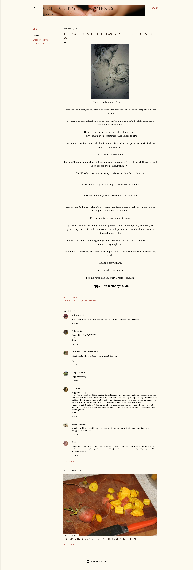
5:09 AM (75, 455)
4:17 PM (75, 344)
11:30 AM (75, 323)
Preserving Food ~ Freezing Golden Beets (99, 539)
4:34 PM (75, 365)
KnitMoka (76, 315)
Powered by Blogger (96, 561)
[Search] (156, 8)
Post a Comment (71, 461)
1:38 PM (75, 434)
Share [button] (36, 29)
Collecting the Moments (78, 8)
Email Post (74, 297)
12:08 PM (75, 416)
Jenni (74, 388)
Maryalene (77, 372)
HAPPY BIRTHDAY (42, 43)
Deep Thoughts (40, 40)
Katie (74, 331)
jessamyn (76, 424)
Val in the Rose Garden (83, 352)
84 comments (75, 544)
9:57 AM (75, 381)
